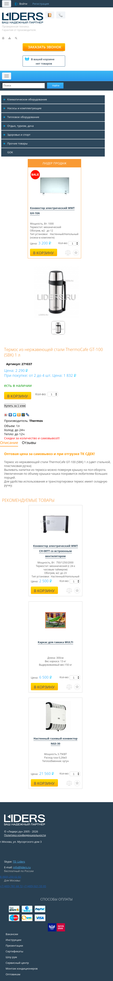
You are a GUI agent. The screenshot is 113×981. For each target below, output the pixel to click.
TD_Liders (19, 861)
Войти (23, 4)
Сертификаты (14, 951)
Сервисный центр (17, 963)
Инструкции (13, 940)
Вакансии (12, 934)
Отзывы (29, 442)
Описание (9, 442)
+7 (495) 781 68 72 (11, 886)
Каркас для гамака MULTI (55, 642)
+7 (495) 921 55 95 (34, 886)
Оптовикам (13, 974)
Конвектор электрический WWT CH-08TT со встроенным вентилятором (55, 551)
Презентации (14, 945)
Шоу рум (11, 957)
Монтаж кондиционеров (22, 968)
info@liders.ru (22, 867)
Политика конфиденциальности (25, 835)
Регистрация (40, 4)
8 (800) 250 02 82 (10, 877)
